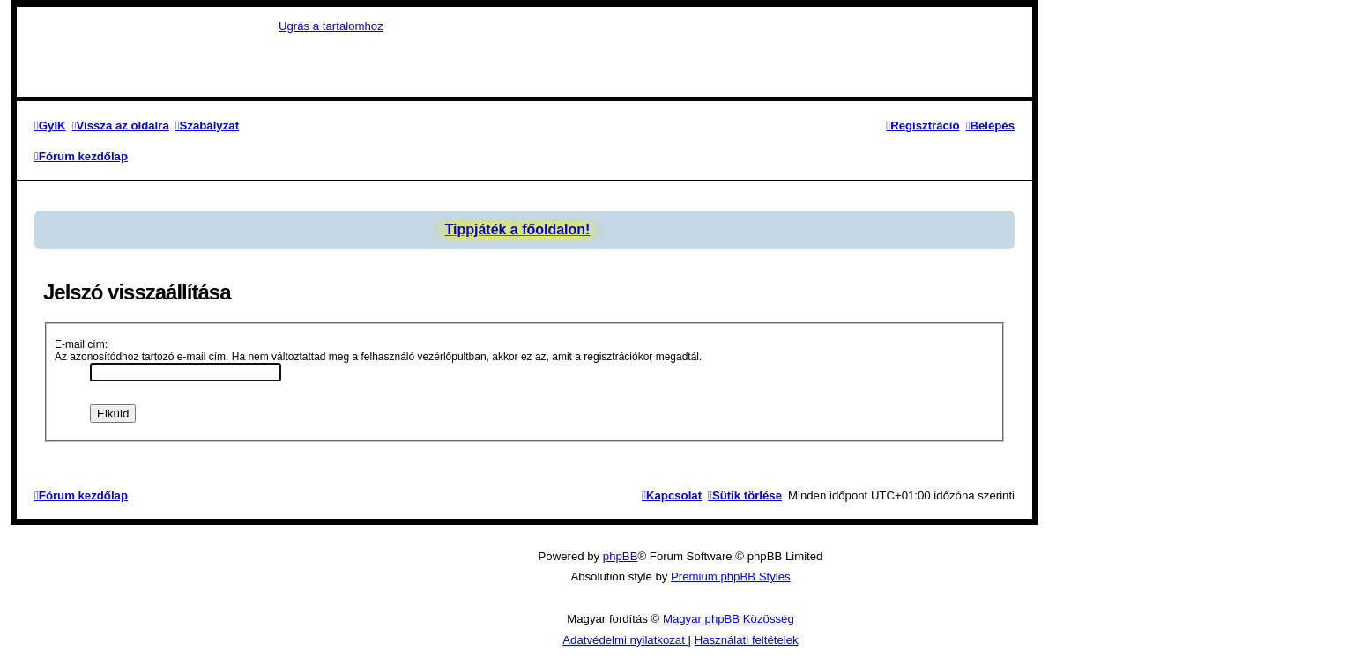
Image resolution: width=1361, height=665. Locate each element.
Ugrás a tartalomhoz (331, 26)
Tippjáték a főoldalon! (518, 229)
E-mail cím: (81, 344)
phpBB (620, 556)
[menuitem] (50, 125)
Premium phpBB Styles (731, 576)
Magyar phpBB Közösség (728, 618)
